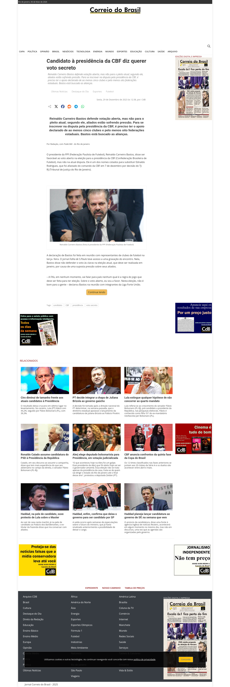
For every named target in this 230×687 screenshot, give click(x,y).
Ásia (73, 608)
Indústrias (76, 642)
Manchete (124, 625)
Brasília (123, 602)
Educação (136, 51)
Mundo (109, 51)
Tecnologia (83, 51)
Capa (22, 51)
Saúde (161, 51)
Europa (27, 642)
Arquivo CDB (30, 596)
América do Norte (81, 602)
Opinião (44, 51)
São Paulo (76, 670)
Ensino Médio (30, 636)
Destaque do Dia (80, 91)
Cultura (150, 51)
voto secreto (91, 305)
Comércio (124, 613)
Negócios (68, 51)
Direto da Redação (33, 619)
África (74, 596)
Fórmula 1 (76, 630)
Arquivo (172, 51)
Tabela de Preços (135, 587)
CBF (67, 305)
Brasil (55, 51)
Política (32, 51)
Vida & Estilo (126, 670)
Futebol (110, 91)
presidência (78, 305)
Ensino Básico (30, 630)
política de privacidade (144, 659)
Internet (123, 619)
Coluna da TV (126, 608)
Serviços (123, 647)
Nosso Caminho (111, 587)
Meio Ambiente (79, 647)
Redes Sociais (126, 636)
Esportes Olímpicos (81, 625)
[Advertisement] (115, 30)
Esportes (122, 51)
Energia (97, 51)
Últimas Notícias (59, 91)
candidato (57, 305)
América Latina (127, 596)
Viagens (75, 676)
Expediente (91, 587)
